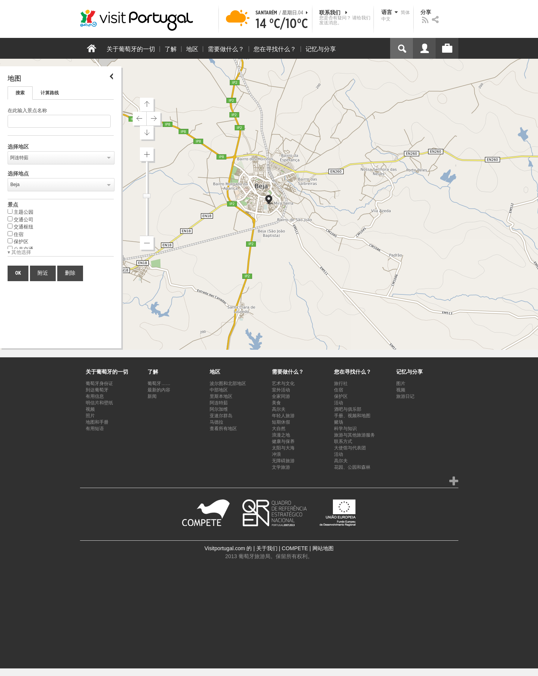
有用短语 (95, 428)
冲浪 (276, 454)
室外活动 (281, 390)
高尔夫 (278, 409)
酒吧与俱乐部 (347, 409)
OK (18, 273)
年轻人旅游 (283, 415)
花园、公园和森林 (352, 467)
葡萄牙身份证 (99, 383)
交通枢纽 (20, 227)
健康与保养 (283, 441)
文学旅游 (281, 467)
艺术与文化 (283, 383)
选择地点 (18, 174)
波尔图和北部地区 (228, 383)
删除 (70, 273)
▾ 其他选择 (19, 252)
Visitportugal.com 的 (228, 548)
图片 (400, 383)
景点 (13, 205)
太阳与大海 (283, 448)
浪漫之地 (281, 435)
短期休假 (281, 422)
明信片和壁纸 (99, 402)
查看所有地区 (223, 428)
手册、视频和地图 (352, 415)
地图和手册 (97, 422)
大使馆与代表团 (350, 448)
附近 (43, 273)
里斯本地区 (221, 396)
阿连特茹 (19, 157)
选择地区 (18, 147)
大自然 (278, 428)
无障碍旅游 (283, 460)
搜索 (20, 93)
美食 (276, 402)
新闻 (152, 396)
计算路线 (50, 93)
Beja (15, 184)
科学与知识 (345, 428)
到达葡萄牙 (97, 390)
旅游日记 (405, 396)
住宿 (16, 234)
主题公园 (20, 212)
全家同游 (281, 396)
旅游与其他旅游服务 (354, 435)
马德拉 (216, 422)
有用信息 (95, 396)
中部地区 (219, 390)
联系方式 (343, 441)
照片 (90, 415)
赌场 (338, 422)
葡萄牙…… (158, 383)
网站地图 (323, 548)
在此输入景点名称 (27, 110)
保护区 (18, 241)
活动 (338, 402)
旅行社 (341, 383)
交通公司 (20, 219)
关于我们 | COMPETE (282, 548)
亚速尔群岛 (221, 415)
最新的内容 (158, 390)
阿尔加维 (219, 409)
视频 (90, 409)
